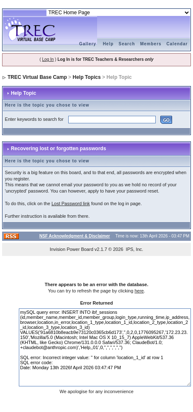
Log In (48, 59)
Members (151, 44)
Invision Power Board (71, 249)
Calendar (177, 44)
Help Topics (86, 77)
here (139, 290)
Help (108, 44)
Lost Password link (70, 203)
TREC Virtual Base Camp (37, 77)
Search (126, 44)
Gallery (87, 44)
